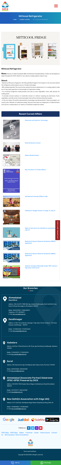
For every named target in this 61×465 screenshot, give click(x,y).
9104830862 (15, 407)
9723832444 (17, 329)
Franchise (29, 433)
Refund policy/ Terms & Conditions (16, 435)
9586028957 (26, 310)
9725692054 (25, 352)
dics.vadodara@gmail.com (18, 354)
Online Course (45, 433)
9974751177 (15, 390)
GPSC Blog (14, 433)
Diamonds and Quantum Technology (36, 120)
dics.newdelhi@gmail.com (18, 409)
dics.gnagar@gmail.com (20, 331)
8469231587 (17, 310)
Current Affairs (25, 19)
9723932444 (26, 329)
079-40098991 (20, 312)
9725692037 (15, 352)
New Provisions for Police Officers (35, 169)
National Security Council (32, 143)
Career (36, 433)
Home (15, 19)
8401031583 (15, 369)
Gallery (21, 433)
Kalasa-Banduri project (32, 155)
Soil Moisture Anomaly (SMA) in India (36, 196)
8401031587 (24, 369)
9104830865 (24, 407)
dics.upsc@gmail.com (19, 314)
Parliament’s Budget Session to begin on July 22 (40, 210)
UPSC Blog (5, 433)
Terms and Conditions (29, 451)
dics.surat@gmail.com (17, 371)
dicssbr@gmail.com (17, 392)
